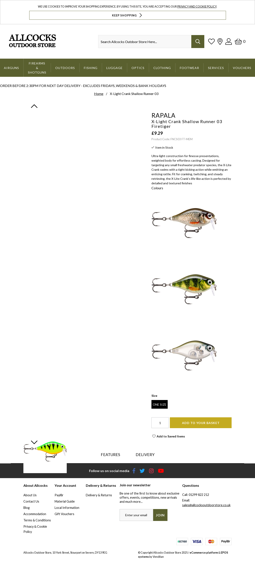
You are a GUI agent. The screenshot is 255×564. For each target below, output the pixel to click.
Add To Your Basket (201, 423)
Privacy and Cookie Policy (196, 6)
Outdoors (65, 68)
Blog (26, 507)
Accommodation (34, 514)
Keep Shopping (127, 15)
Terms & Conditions (37, 520)
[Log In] (228, 41)
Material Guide (65, 501)
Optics (138, 68)
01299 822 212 (199, 495)
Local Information (67, 507)
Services (216, 68)
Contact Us (31, 501)
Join (160, 515)
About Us (30, 495)
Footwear (189, 68)
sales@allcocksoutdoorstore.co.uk (206, 505)
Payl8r (59, 495)
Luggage (114, 68)
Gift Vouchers (64, 514)
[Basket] (240, 41)
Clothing (162, 68)
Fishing (90, 68)
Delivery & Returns (99, 495)
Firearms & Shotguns (37, 67)
